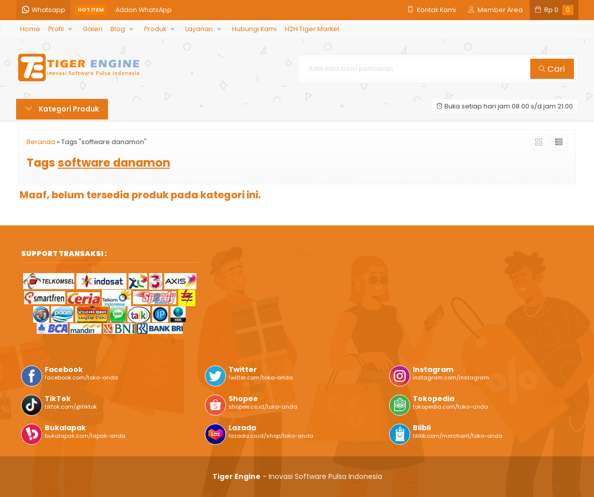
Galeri (92, 29)
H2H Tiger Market (312, 29)
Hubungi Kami (254, 29)
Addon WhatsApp (143, 10)
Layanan (199, 29)
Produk (155, 29)
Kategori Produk (62, 109)
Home (30, 29)
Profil (56, 29)
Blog (117, 29)
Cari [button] (552, 69)
